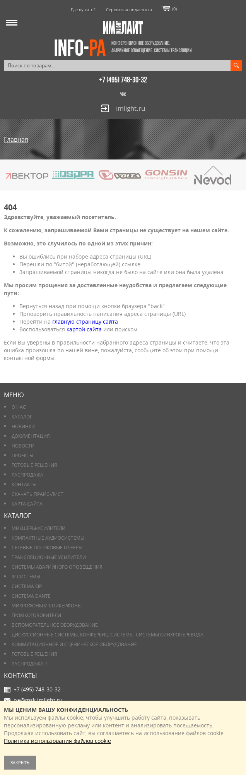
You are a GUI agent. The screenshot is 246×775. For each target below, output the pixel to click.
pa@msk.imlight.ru (38, 700)
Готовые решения (34, 465)
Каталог (22, 416)
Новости (23, 445)
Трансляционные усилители (49, 557)
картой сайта (84, 329)
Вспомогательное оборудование (55, 625)
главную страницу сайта (85, 321)
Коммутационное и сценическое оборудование (74, 644)
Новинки (23, 426)
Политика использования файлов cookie (57, 740)
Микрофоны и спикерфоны (47, 605)
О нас (19, 407)
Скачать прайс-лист (37, 494)
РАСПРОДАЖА (27, 475)
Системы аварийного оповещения (57, 567)
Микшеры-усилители (38, 528)
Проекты (22, 455)
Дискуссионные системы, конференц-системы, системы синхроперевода (107, 634)
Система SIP (27, 586)
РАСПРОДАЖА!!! (29, 663)
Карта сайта (27, 504)
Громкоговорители (36, 615)
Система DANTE (31, 596)
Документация (31, 436)
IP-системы (26, 576)
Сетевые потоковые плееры (47, 547)
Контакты (24, 484)
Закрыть (19, 762)
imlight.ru (130, 108)
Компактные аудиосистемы (48, 538)
